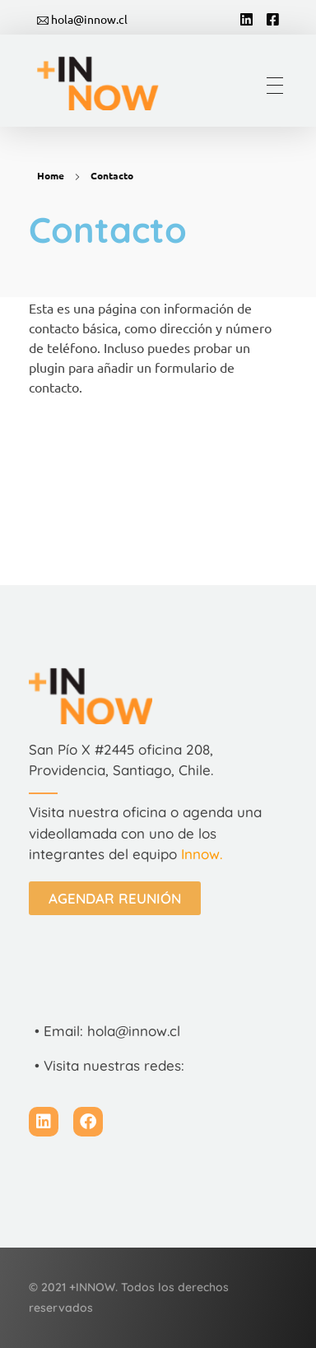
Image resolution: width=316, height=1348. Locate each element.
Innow (200, 853)
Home (50, 175)
